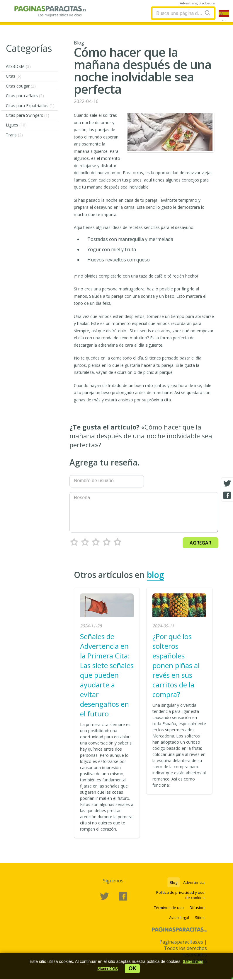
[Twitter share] (227, 484)
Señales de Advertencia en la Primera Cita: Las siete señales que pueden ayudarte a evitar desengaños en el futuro (107, 674)
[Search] (207, 13)
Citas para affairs (25, 95)
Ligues (16, 125)
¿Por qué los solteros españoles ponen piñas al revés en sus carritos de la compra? (176, 665)
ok (132, 968)
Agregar (200, 543)
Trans (14, 135)
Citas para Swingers (27, 115)
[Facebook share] (227, 495)
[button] (108, 968)
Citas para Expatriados (30, 105)
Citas (13, 76)
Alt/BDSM (18, 66)
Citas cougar (21, 86)
